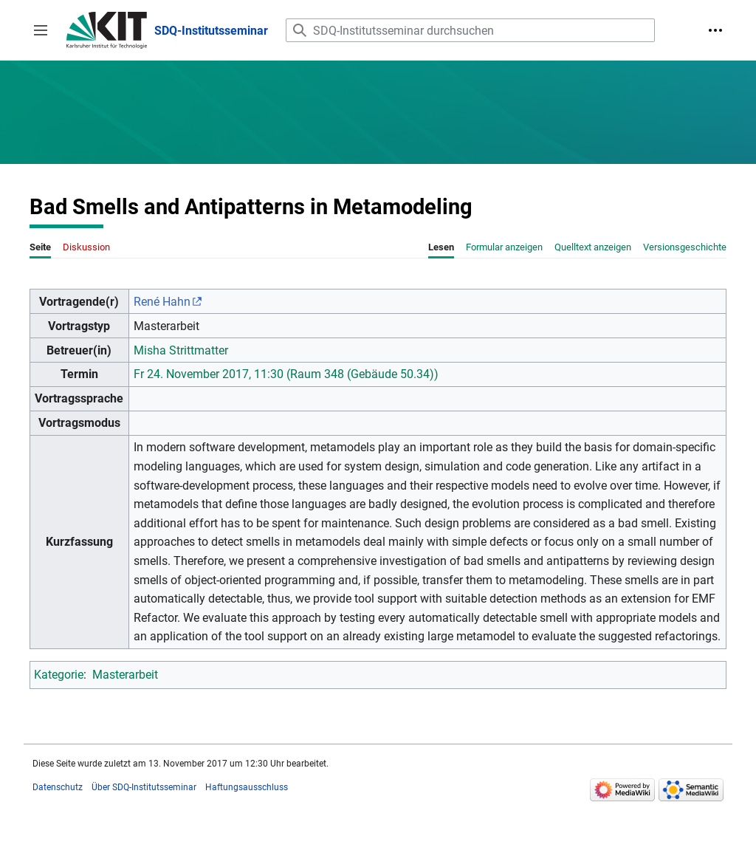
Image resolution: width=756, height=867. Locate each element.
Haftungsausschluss (246, 787)
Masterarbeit (125, 675)
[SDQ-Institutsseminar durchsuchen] (470, 30)
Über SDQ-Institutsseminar (144, 787)
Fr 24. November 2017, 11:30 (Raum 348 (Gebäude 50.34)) (286, 374)
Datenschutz (57, 787)
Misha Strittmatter (181, 350)
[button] (41, 30)
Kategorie (58, 675)
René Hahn (162, 302)
